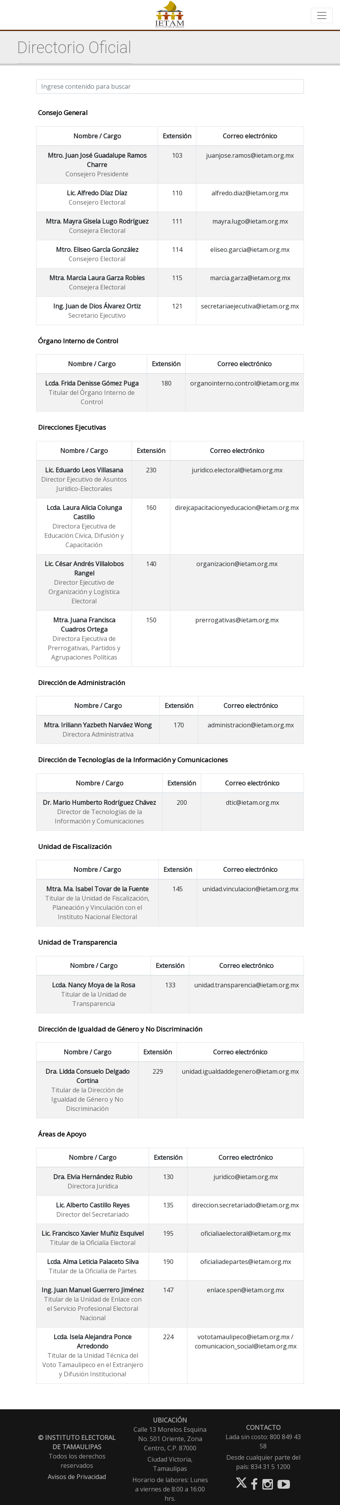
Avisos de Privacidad (77, 1476)
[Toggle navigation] (322, 15)
